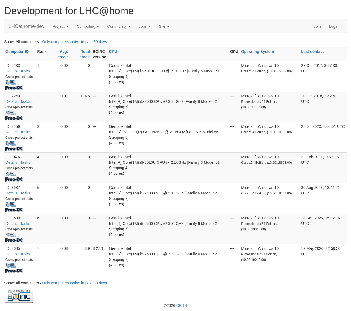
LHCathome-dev (26, 26)
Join (317, 26)
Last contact (312, 51)
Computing (88, 26)
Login (333, 26)
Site (164, 26)
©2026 (175, 305)
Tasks (25, 71)
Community (119, 26)
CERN (181, 305)
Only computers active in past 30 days (74, 41)
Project (60, 26)
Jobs (145, 26)
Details (11, 71)
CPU (113, 51)
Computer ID (17, 51)
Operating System (257, 51)
